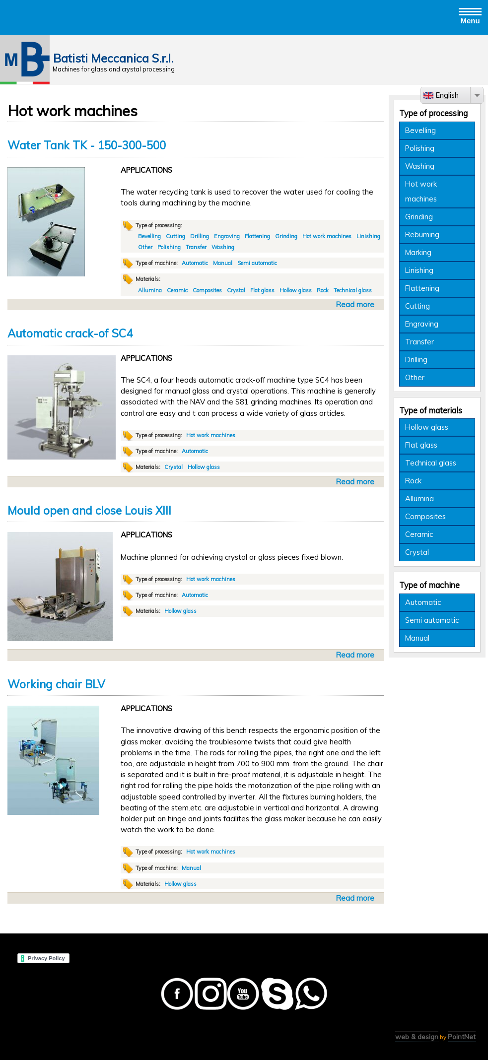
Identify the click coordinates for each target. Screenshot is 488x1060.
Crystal (236, 290)
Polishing (169, 247)
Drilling (199, 236)
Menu (470, 15)
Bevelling (149, 236)
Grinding (286, 236)
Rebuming (422, 234)
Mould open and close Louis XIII (89, 511)
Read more (356, 304)
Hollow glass (295, 290)
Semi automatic (257, 263)
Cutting (175, 236)
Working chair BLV (56, 684)
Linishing (368, 236)
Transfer (196, 247)
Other (145, 247)
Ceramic (177, 290)
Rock (323, 290)
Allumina (150, 290)
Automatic (195, 263)
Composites (207, 290)
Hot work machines (326, 236)
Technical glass (353, 290)
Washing (222, 247)
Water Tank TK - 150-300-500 (86, 145)
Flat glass (262, 290)
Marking (418, 252)
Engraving (227, 236)
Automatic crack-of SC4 (70, 333)
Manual (222, 263)
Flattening (257, 236)
